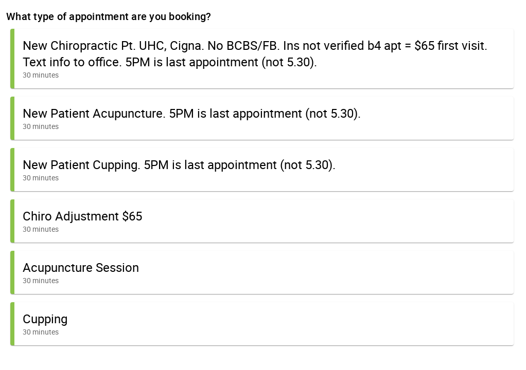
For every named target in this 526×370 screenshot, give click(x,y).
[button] (262, 58)
